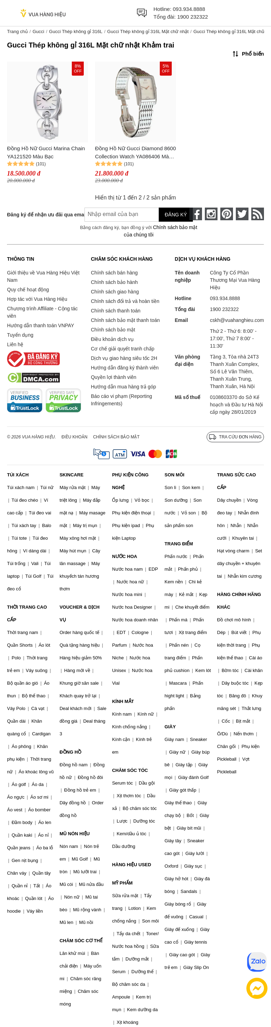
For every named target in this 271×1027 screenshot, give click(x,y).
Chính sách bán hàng (114, 272)
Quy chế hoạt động (28, 289)
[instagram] (211, 214)
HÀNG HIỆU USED (131, 864)
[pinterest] (226, 214)
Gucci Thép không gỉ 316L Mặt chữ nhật (148, 31)
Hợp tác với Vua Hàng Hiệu (37, 299)
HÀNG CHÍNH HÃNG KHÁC (239, 601)
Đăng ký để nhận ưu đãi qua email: (40, 214)
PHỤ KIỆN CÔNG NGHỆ (130, 481)
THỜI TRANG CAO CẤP (27, 613)
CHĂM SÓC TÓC (130, 770)
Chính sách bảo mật (113, 329)
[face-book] (195, 214)
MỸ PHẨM (122, 883)
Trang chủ (17, 31)
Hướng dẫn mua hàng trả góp (123, 386)
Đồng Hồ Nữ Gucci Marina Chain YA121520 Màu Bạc (46, 152)
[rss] (257, 214)
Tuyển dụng (20, 335)
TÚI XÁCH (18, 474)
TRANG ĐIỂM (179, 543)
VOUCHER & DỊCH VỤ (79, 613)
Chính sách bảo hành (114, 282)
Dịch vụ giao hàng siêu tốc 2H (124, 358)
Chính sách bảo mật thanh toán (125, 320)
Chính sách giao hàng (115, 291)
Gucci (38, 31)
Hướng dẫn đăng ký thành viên (125, 367)
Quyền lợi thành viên (113, 377)
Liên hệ (15, 344)
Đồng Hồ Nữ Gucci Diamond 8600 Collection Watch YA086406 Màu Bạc (135, 152)
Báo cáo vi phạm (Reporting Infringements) (121, 399)
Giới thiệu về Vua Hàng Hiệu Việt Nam (43, 276)
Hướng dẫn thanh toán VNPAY (40, 325)
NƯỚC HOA (124, 556)
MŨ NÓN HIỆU (74, 833)
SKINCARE (71, 474)
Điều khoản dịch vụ (112, 339)
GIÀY (170, 726)
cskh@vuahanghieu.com (237, 320)
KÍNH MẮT (123, 701)
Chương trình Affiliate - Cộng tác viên (42, 312)
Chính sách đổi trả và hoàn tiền (125, 301)
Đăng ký (176, 214)
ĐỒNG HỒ (70, 752)
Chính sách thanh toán (115, 310)
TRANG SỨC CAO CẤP (236, 481)
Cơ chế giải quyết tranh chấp (122, 348)
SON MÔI (174, 474)
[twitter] (242, 214)
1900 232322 (192, 17)
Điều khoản (75, 437)
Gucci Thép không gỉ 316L (75, 31)
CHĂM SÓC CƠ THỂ (80, 940)
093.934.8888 (189, 9)
